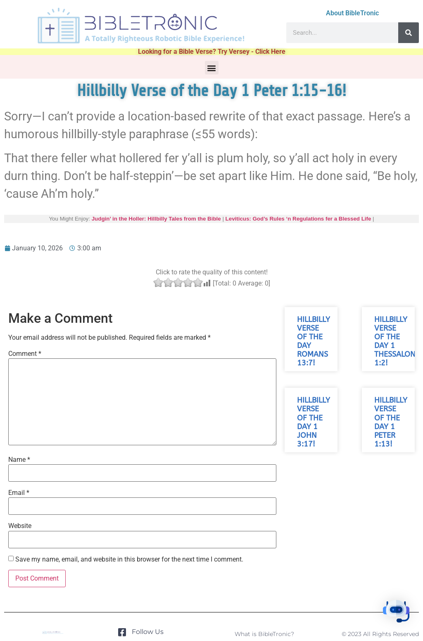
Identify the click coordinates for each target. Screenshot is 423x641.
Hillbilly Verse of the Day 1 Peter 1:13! (390, 422)
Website (19, 526)
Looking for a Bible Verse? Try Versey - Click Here (211, 51)
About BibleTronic (352, 13)
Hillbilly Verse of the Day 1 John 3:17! (313, 422)
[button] (212, 67)
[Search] (408, 32)
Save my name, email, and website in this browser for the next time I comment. (129, 559)
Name (19, 459)
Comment (24, 354)
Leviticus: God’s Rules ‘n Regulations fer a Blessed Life (298, 219)
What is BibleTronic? (264, 634)
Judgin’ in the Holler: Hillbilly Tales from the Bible (156, 219)
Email (18, 493)
